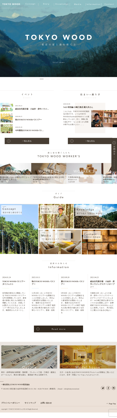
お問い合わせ (46, 403)
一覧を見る (27, 141)
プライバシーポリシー (10, 403)
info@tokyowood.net (71, 389)
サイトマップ (30, 403)
